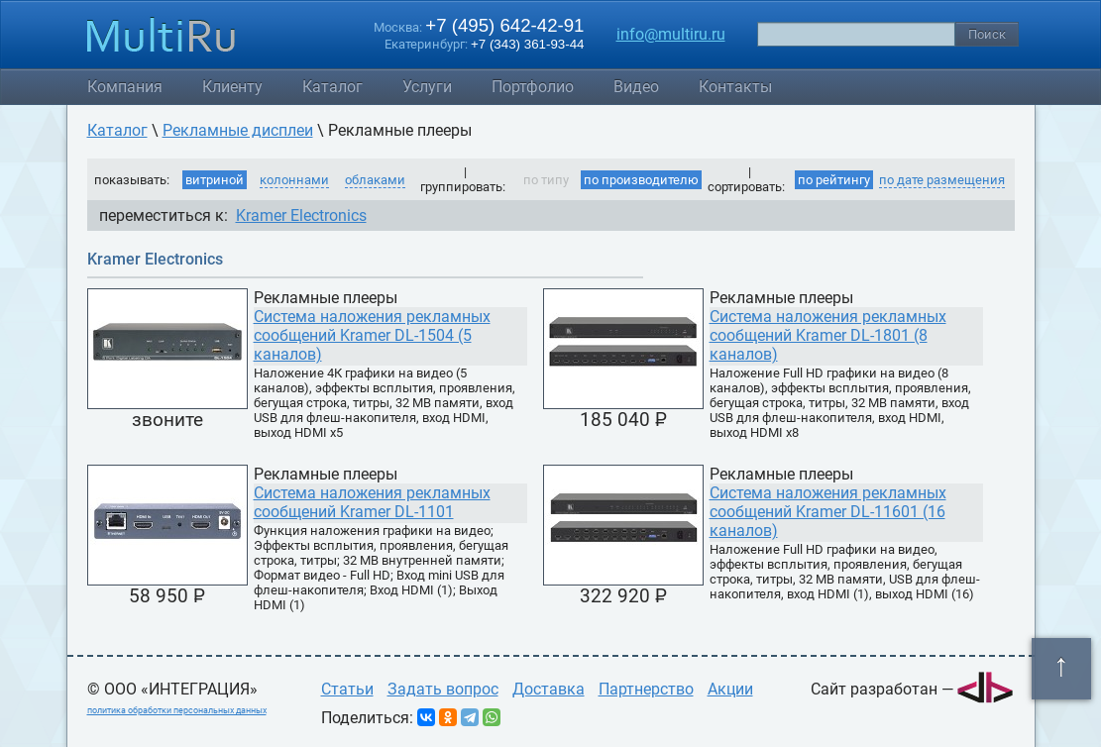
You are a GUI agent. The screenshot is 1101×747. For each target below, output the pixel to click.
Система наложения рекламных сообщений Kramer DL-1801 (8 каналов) (828, 335)
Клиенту (232, 86)
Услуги (427, 86)
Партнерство (646, 689)
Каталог (332, 86)
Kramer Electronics (301, 215)
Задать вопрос (442, 689)
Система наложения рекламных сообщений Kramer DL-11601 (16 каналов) (828, 511)
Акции (730, 689)
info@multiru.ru (670, 34)
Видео (636, 86)
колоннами (294, 179)
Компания (125, 86)
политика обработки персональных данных (177, 710)
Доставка (548, 689)
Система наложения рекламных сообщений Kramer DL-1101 (372, 502)
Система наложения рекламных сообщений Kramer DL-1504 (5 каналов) (372, 335)
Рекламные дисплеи (238, 130)
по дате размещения (942, 179)
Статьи (347, 689)
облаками (375, 179)
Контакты (735, 86)
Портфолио (533, 86)
